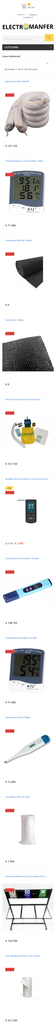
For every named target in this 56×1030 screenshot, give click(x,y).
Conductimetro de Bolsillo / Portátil (22, 558)
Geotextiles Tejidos (14, 320)
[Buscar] (28, 39)
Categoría (11, 47)
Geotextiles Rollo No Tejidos (18, 240)
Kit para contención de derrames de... (23, 399)
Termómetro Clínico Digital (17, 717)
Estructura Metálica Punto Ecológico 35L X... (25, 876)
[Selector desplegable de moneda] (22, 14)
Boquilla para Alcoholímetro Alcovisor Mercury (26, 479)
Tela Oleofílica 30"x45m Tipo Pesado (22, 956)
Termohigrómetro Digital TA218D (21, 638)
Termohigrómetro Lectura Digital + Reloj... (24, 161)
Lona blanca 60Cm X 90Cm (17, 797)
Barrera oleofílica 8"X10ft (17, 81)
